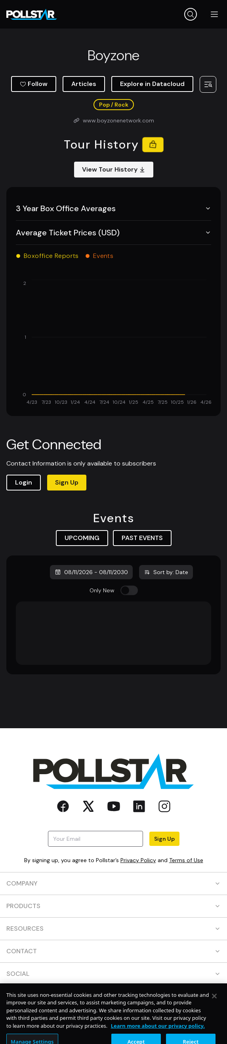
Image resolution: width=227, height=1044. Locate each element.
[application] (113, 343)
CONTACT (113, 951)
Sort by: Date (166, 572)
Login (23, 482)
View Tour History (113, 169)
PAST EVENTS (142, 538)
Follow (34, 84)
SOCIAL (113, 974)
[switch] (129, 590)
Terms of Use (186, 860)
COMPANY (113, 883)
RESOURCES (113, 928)
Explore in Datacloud (152, 84)
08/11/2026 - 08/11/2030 (91, 572)
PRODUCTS (113, 906)
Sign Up (66, 482)
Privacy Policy (138, 860)
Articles (83, 84)
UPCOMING (82, 538)
